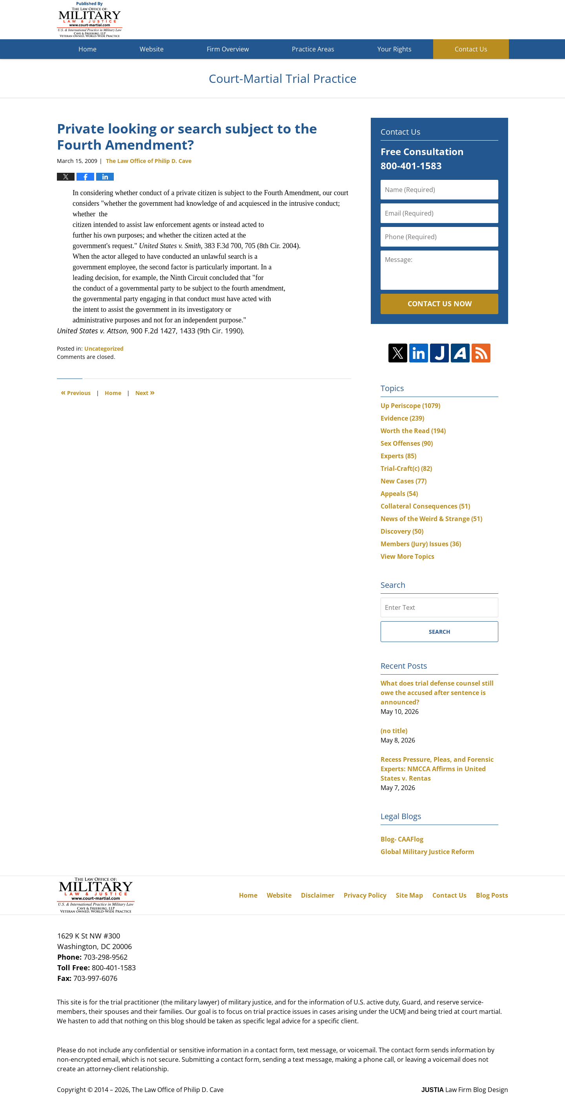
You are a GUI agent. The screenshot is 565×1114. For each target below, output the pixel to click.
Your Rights (394, 49)
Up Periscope (410, 405)
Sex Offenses (407, 443)
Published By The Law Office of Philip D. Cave (451, 20)
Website (152, 49)
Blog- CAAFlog (402, 839)
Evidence (402, 418)
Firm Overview (228, 49)
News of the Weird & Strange (431, 518)
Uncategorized (104, 348)
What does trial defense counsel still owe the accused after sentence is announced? (437, 692)
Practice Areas (313, 49)
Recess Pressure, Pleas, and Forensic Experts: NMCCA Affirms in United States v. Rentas (437, 769)
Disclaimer (317, 895)
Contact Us (471, 49)
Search (439, 631)
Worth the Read (413, 430)
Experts (398, 456)
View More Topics (407, 556)
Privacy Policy (365, 895)
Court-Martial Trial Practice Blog (89, 19)
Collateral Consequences (425, 506)
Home (87, 49)
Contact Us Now (440, 303)
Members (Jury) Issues (421, 544)
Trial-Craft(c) (406, 468)
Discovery (402, 531)
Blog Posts (492, 895)
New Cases (403, 481)
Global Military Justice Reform (427, 851)
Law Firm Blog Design (464, 1089)
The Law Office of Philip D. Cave (178, 1089)
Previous (76, 392)
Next (145, 392)
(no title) (394, 730)
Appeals (399, 493)
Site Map (409, 895)
